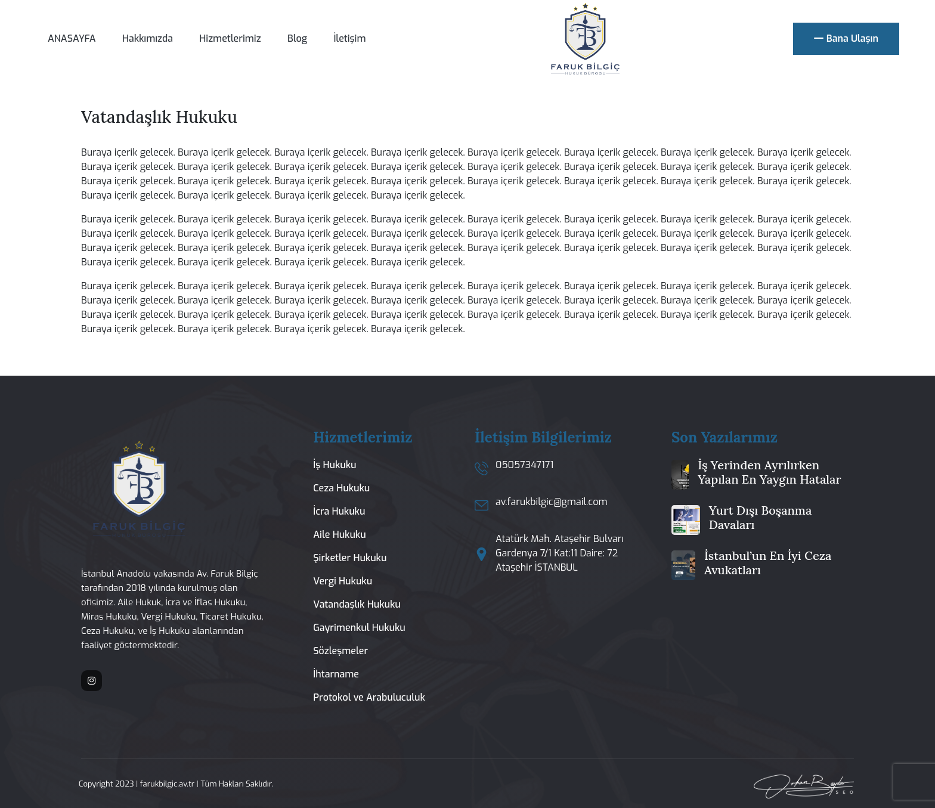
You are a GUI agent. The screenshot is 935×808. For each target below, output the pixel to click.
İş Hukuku (334, 465)
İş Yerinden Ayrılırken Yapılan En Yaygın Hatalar (769, 472)
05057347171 (524, 465)
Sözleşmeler (340, 651)
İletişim (349, 38)
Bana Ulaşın (846, 38)
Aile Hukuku (339, 534)
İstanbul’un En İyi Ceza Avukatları (767, 562)
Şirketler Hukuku (349, 558)
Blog (297, 38)
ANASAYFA (72, 38)
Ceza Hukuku (341, 488)
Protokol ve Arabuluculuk (369, 697)
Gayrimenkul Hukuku (359, 627)
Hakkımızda (147, 38)
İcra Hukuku (339, 511)
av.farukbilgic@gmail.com (552, 502)
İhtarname (336, 674)
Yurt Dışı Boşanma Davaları (760, 517)
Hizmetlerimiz (230, 38)
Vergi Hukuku (342, 581)
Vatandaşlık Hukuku (356, 604)
